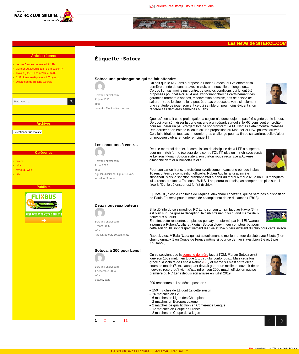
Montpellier (112, 108)
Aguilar (99, 174)
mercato (99, 108)
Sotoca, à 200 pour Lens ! (118, 250)
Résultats (174, 6)
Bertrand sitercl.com (107, 95)
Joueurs (161, 6)
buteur (108, 234)
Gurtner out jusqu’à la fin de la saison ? (39, 68)
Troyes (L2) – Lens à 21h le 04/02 (36, 73)
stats (126, 234)
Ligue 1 (121, 174)
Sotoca (124, 108)
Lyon (130, 174)
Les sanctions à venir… (116, 145)
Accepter (161, 351)
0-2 (205, 262)
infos (97, 103)
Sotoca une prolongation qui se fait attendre (135, 79)
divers (19, 161)
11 (127, 320)
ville (18, 174)
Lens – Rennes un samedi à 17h (35, 64)
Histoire (187, 6)
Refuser (177, 351)
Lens (210, 6)
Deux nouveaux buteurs (117, 205)
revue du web (24, 169)
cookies (249, 348)
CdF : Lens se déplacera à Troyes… (37, 77)
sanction (100, 178)
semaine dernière (195, 254)
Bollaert (200, 6)
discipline (109, 174)
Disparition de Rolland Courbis (34, 81)
